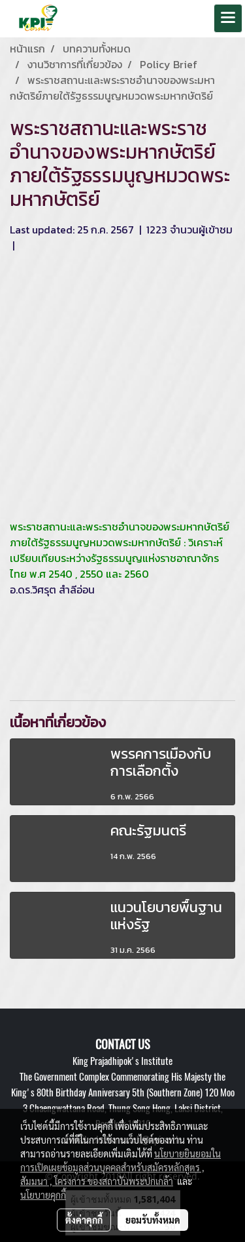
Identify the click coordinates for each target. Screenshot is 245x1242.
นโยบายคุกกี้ (43, 1195)
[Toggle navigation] (228, 18)
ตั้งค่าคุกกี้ (84, 1220)
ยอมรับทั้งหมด (152, 1220)
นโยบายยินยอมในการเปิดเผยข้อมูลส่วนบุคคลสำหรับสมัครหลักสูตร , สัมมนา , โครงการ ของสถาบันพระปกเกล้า (120, 1167)
